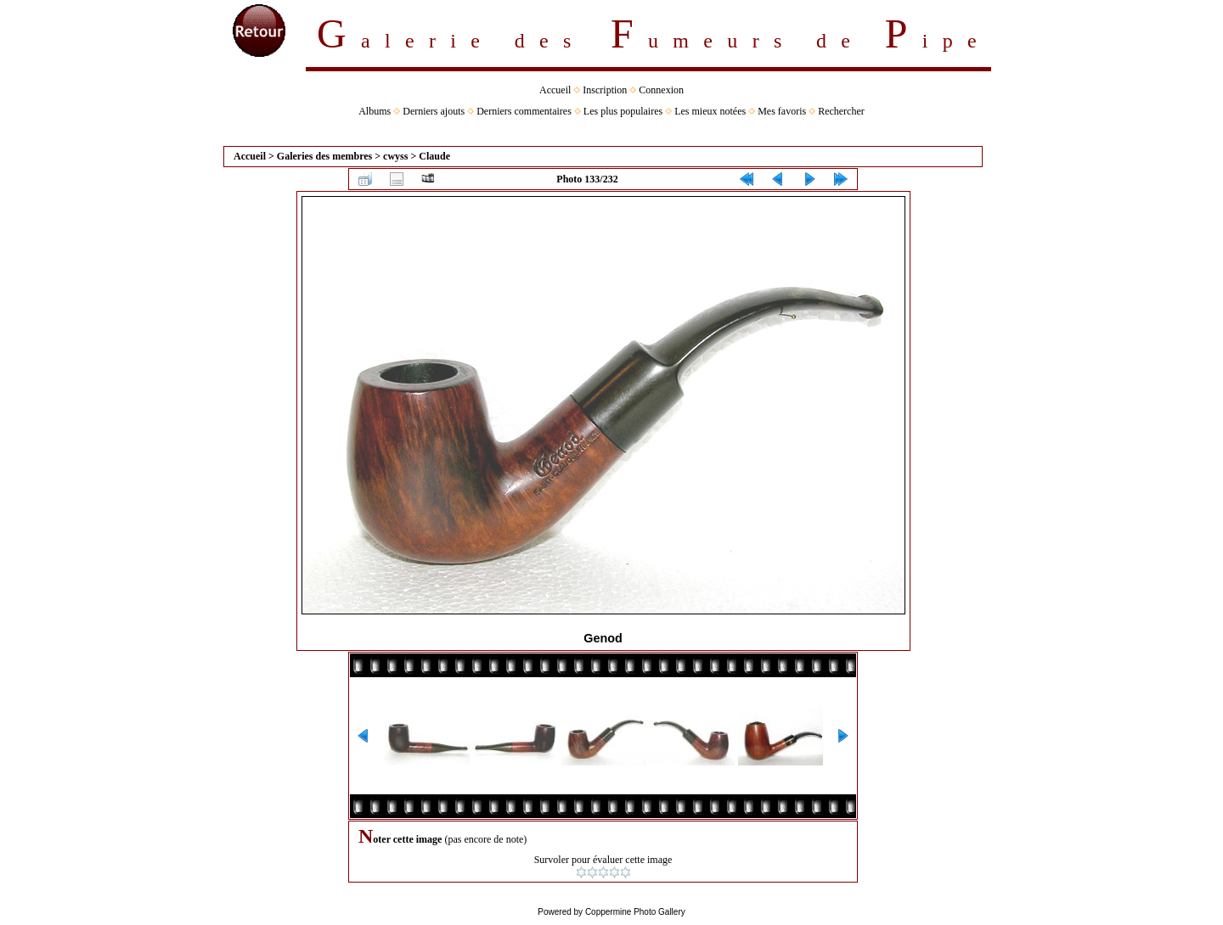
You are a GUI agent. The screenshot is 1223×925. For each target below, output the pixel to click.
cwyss (395, 156)
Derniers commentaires (524, 111)
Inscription (605, 90)
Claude (434, 156)
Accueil (555, 90)
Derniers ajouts (434, 111)
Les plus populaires (622, 111)
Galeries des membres (324, 156)
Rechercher (841, 111)
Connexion (661, 90)
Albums (374, 111)
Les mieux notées (710, 111)
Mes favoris (782, 111)
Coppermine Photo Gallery (635, 912)
